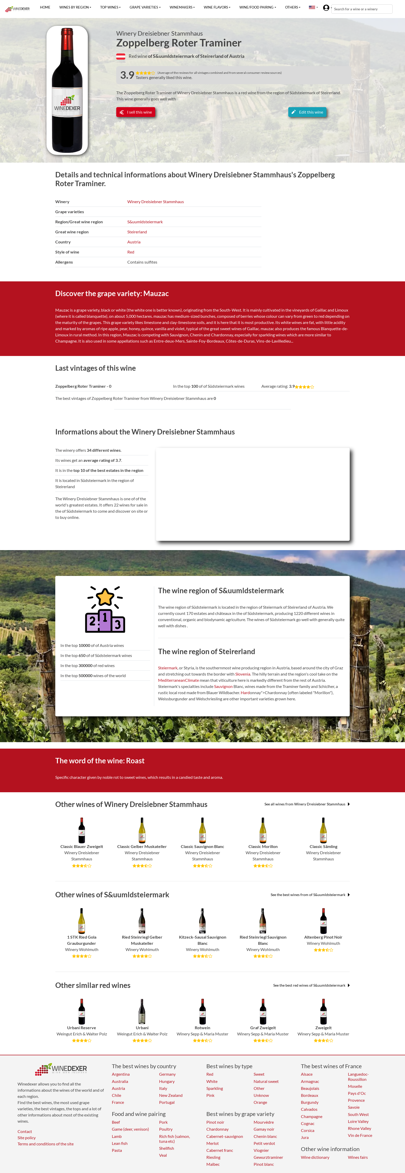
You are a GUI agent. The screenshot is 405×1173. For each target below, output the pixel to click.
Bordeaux (309, 1095)
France (118, 1102)
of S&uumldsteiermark (171, 56)
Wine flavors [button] (216, 7)
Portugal (167, 1102)
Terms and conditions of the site (46, 1143)
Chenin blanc (265, 1136)
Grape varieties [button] (144, 7)
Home (45, 7)
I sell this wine (136, 111)
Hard (245, 692)
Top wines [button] (109, 7)
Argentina (121, 1074)
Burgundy (309, 1102)
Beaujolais (310, 1088)
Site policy (27, 1137)
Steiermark (167, 667)
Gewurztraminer (268, 1157)
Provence (356, 1100)
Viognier (261, 1150)
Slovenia (242, 673)
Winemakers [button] (181, 7)
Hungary (167, 1081)
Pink (210, 1095)
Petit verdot (264, 1143)
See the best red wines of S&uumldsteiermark (311, 985)
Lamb (117, 1136)
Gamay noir (264, 1129)
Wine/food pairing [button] (256, 7)
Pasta (117, 1150)
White (211, 1081)
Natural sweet (266, 1081)
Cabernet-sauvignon (224, 1136)
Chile (116, 1095)
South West (358, 1114)
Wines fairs (358, 1157)
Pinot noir (215, 1122)
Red (130, 251)
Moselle (355, 1086)
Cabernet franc (219, 1150)
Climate (192, 680)
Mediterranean (171, 680)
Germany (167, 1074)
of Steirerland (209, 56)
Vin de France (360, 1135)
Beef (116, 1122)
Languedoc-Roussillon (358, 1076)
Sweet (259, 1074)
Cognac (307, 1123)
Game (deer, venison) (130, 1129)
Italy (163, 1088)
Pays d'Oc (357, 1093)
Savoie (354, 1107)
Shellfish (166, 1148)
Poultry (166, 1129)
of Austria (234, 56)
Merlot (212, 1143)
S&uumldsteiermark (145, 221)
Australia (120, 1081)
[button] (312, 7)
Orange (260, 1102)
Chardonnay (217, 1129)
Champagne (311, 1116)
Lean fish (120, 1143)
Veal (163, 1155)
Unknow (261, 1095)
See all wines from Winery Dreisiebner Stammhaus (307, 804)
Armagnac (310, 1081)
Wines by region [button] (74, 7)
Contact (25, 1131)
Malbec (213, 1164)
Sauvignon (223, 686)
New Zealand (171, 1095)
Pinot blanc (264, 1164)
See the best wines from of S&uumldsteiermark (310, 894)
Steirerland (137, 231)
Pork (163, 1122)
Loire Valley (358, 1121)
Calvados (309, 1109)
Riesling (213, 1157)
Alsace (307, 1074)
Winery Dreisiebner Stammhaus (159, 33)
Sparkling (214, 1088)
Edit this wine (307, 111)
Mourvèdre (264, 1122)
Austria (134, 241)
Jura (305, 1137)
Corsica (307, 1130)
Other (259, 1088)
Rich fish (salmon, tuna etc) (174, 1139)
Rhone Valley (359, 1128)
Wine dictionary (315, 1157)
